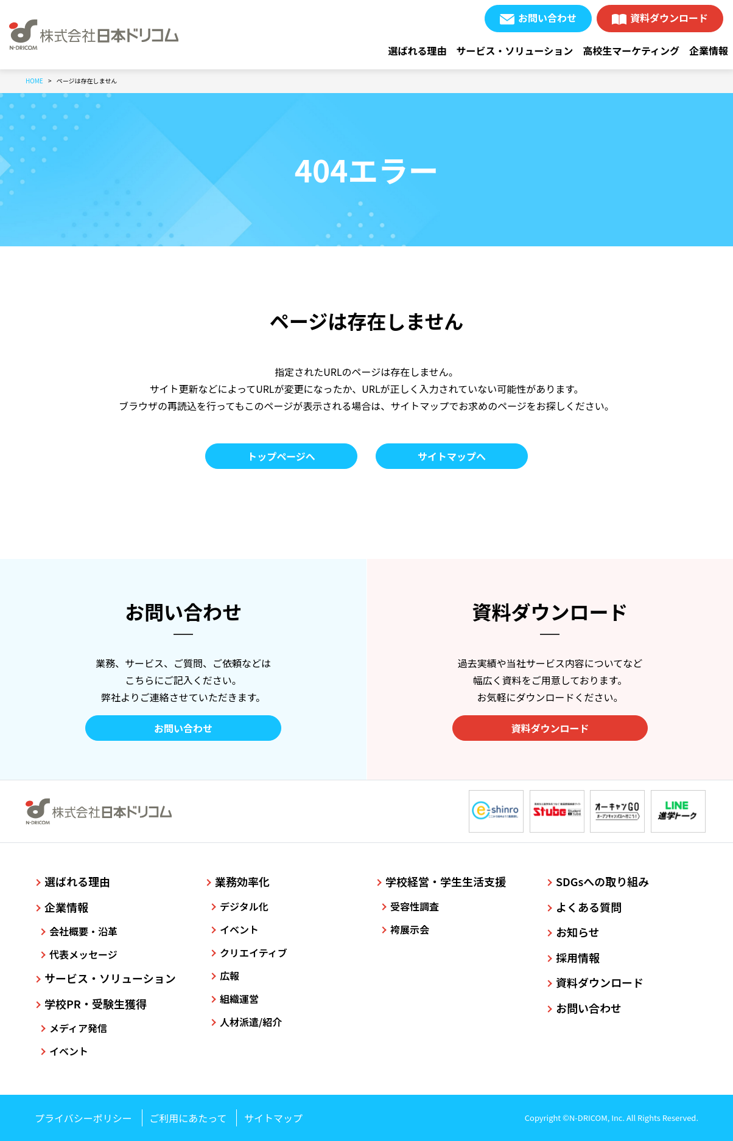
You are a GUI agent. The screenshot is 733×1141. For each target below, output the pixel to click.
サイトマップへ (452, 456)
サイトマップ (273, 1118)
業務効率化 (242, 881)
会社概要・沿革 (83, 931)
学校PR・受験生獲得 (95, 1003)
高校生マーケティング (631, 50)
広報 (229, 975)
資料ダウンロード (669, 17)
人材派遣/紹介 (251, 1021)
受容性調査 (414, 906)
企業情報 (708, 50)
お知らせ (578, 932)
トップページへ (281, 456)
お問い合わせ (547, 17)
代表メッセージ (83, 954)
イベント (68, 1051)
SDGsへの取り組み (602, 881)
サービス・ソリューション (515, 50)
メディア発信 (78, 1028)
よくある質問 (589, 907)
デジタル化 (244, 906)
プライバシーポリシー (83, 1118)
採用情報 (578, 957)
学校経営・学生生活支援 (445, 881)
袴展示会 (409, 929)
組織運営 (239, 998)
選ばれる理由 (417, 50)
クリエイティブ (253, 952)
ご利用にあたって (187, 1118)
